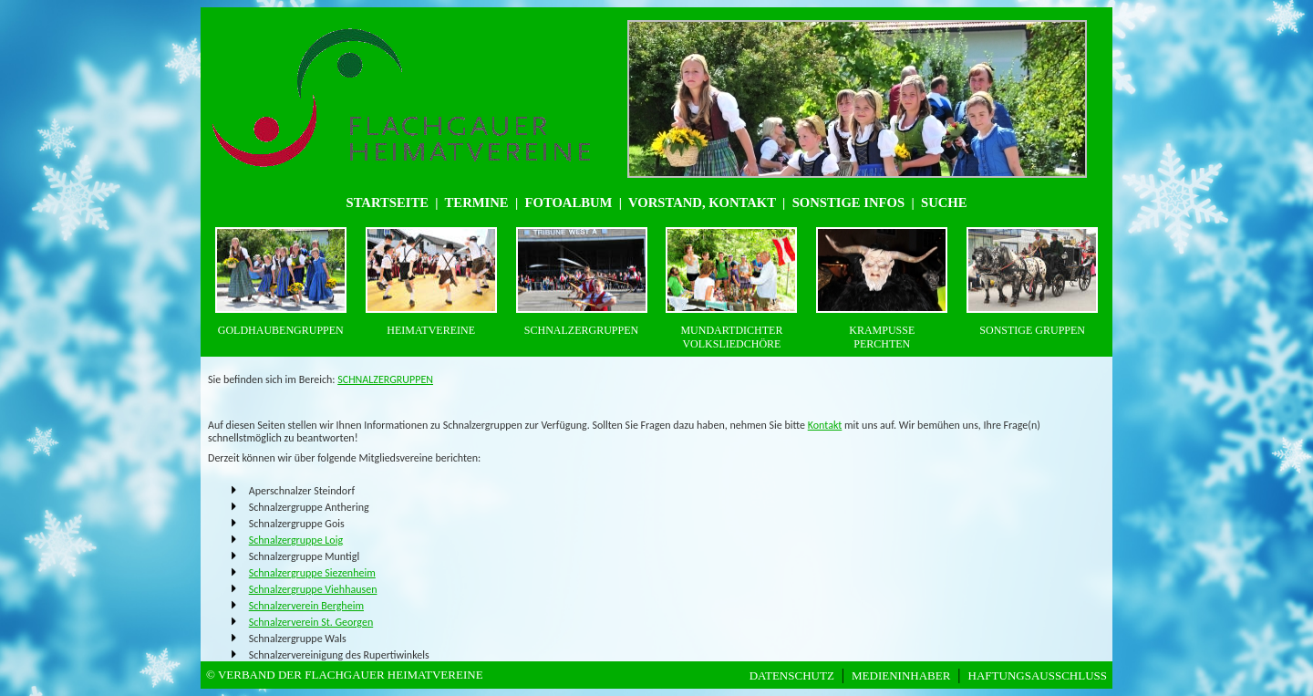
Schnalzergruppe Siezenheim (312, 572)
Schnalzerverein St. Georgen (311, 622)
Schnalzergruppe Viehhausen (313, 589)
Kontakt (825, 425)
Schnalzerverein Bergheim (306, 605)
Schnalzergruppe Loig (296, 540)
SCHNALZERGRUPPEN (385, 379)
